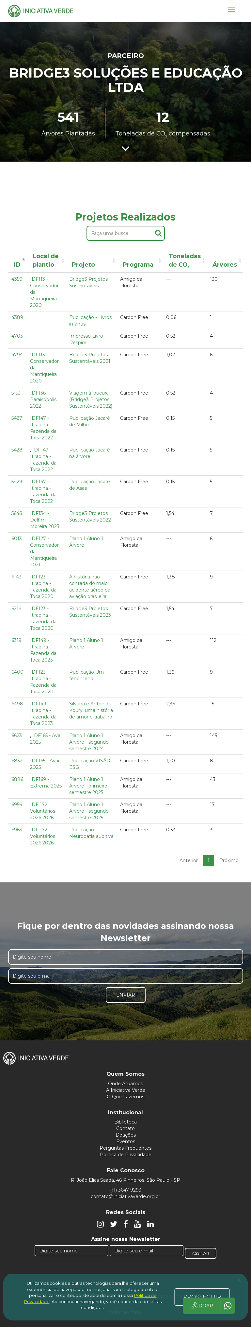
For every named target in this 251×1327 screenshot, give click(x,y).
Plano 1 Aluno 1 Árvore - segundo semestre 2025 (89, 811)
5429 (16, 482)
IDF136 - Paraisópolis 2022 (43, 399)
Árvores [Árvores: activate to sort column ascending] (224, 264)
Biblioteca (125, 1122)
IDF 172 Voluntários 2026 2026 (42, 811)
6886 (17, 779)
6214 (16, 608)
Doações (126, 1135)
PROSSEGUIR (202, 1297)
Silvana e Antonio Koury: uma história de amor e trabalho (91, 710)
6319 (16, 640)
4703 (17, 336)
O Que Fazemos (125, 1097)
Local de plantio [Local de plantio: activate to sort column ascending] (46, 260)
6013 (16, 538)
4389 (17, 317)
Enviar (125, 995)
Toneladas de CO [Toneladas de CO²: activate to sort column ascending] (185, 262)
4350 (17, 279)
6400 (17, 672)
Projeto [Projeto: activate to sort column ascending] (83, 264)
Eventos (125, 1141)
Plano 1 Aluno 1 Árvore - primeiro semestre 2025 (88, 785)
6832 (17, 761)
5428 (17, 450)
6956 (16, 804)
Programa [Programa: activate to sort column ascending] (138, 264)
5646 (16, 513)
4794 (17, 355)
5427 (16, 418)
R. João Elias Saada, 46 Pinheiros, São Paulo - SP (125, 1180)
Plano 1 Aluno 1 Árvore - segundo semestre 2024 (89, 742)
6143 (16, 577)
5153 (16, 393)
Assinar (200, 1253)
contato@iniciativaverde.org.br (125, 1196)
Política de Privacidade (125, 1155)
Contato (125, 1128)
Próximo (229, 860)
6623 (16, 735)
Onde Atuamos (125, 1084)
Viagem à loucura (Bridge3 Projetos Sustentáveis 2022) (90, 399)
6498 (17, 704)
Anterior (189, 860)
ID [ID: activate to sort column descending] (17, 264)
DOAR (202, 1306)
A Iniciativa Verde (125, 1090)
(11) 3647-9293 (125, 1190)
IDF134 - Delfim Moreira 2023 (44, 519)
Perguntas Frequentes (125, 1148)
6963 (16, 830)
